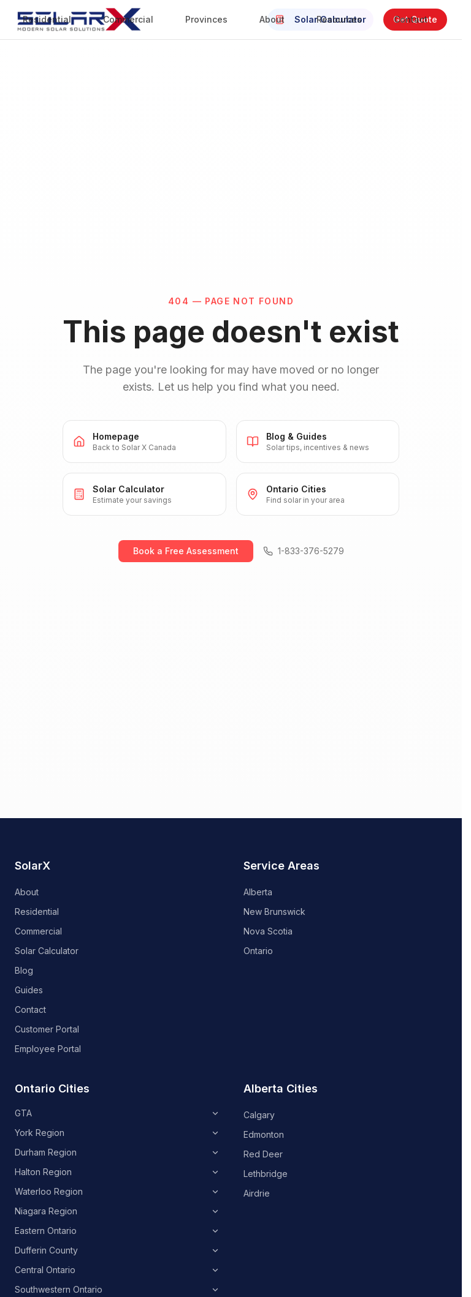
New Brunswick (274, 911)
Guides (29, 990)
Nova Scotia (268, 931)
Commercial (134, 19)
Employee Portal (48, 1048)
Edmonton (263, 1134)
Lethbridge (265, 1173)
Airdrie (256, 1193)
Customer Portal (47, 1029)
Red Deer (263, 1154)
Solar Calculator (46, 950)
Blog (24, 970)
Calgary (259, 1115)
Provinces (212, 19)
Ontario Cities (52, 1088)
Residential (53, 19)
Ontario (258, 950)
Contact (417, 19)
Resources (345, 19)
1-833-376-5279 (303, 551)
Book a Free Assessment (186, 551)
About (278, 19)
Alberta (257, 892)
